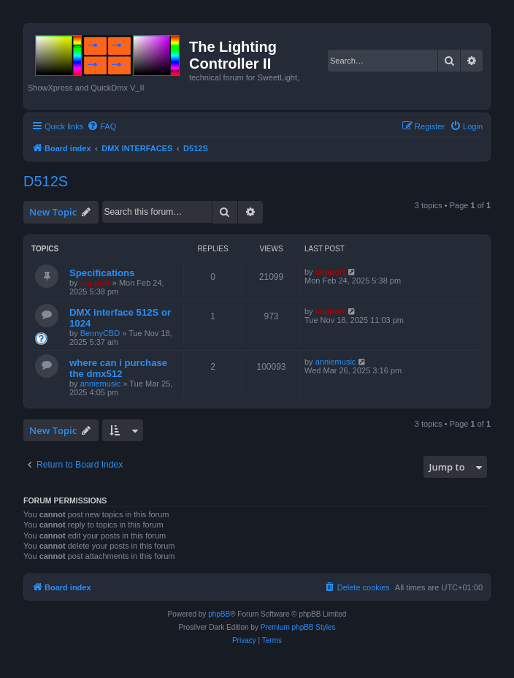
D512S (45, 181)
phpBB (219, 614)
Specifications (101, 272)
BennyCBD (100, 333)
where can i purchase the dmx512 (118, 368)
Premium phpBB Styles (298, 627)
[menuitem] (101, 126)
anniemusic (100, 383)
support (95, 282)
